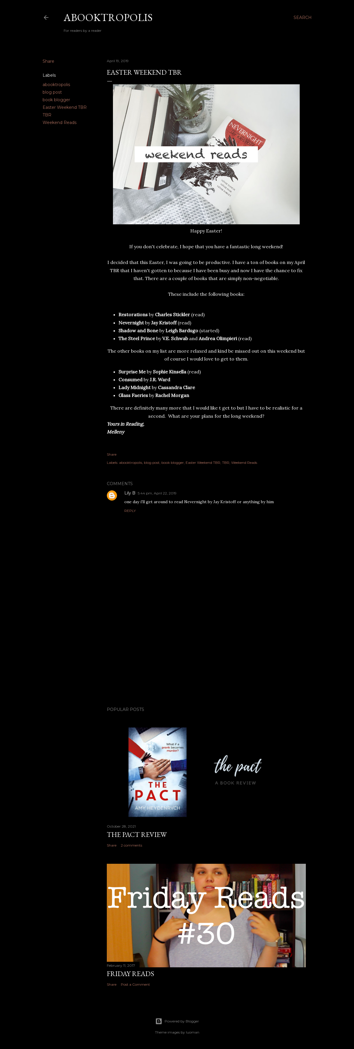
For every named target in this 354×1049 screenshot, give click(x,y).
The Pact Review (137, 834)
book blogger (56, 99)
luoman (192, 1032)
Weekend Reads (59, 122)
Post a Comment (135, 984)
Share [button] (48, 61)
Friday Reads (130, 973)
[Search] (303, 18)
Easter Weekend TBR (65, 107)
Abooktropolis (108, 17)
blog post (52, 92)
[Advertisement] (206, 651)
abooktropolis (56, 84)
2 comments (131, 845)
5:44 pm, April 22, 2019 (157, 493)
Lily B (129, 493)
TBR (47, 115)
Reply (130, 510)
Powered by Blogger (177, 1021)
